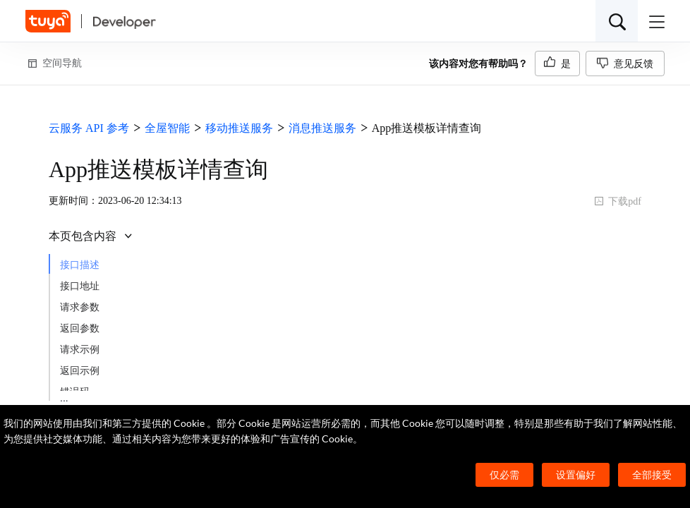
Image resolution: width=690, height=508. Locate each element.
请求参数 (79, 307)
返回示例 (79, 370)
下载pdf (617, 201)
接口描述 (79, 265)
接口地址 (79, 286)
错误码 (75, 392)
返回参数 (79, 328)
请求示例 (79, 349)
